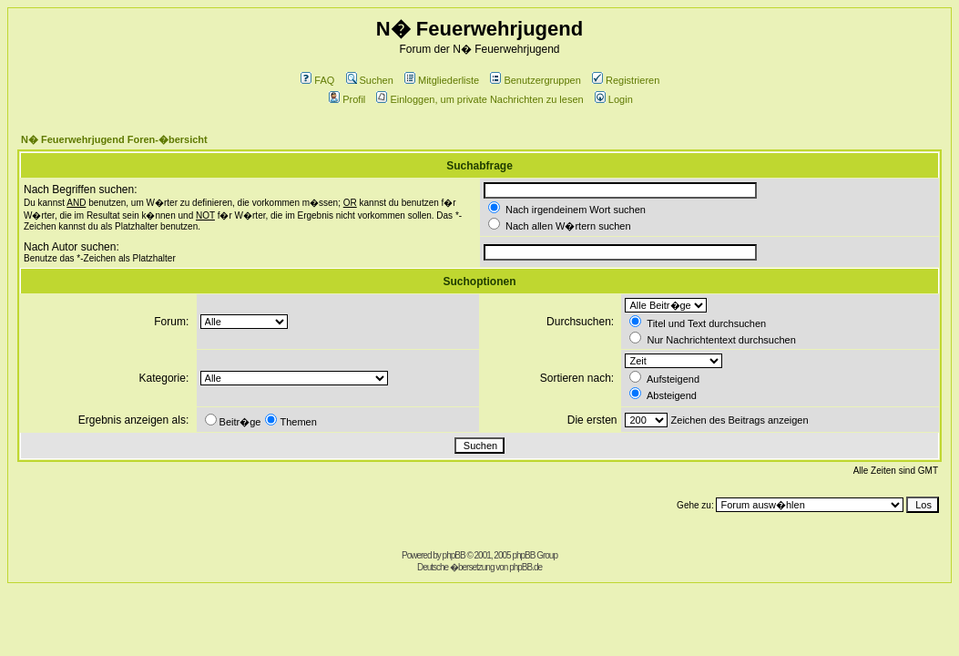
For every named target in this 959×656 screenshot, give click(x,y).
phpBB (454, 555)
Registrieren (625, 80)
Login (614, 99)
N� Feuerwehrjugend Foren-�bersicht (114, 139)
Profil (347, 99)
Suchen (369, 80)
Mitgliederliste (441, 80)
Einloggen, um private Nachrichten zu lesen (479, 99)
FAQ (317, 80)
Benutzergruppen (535, 80)
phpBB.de (525, 567)
